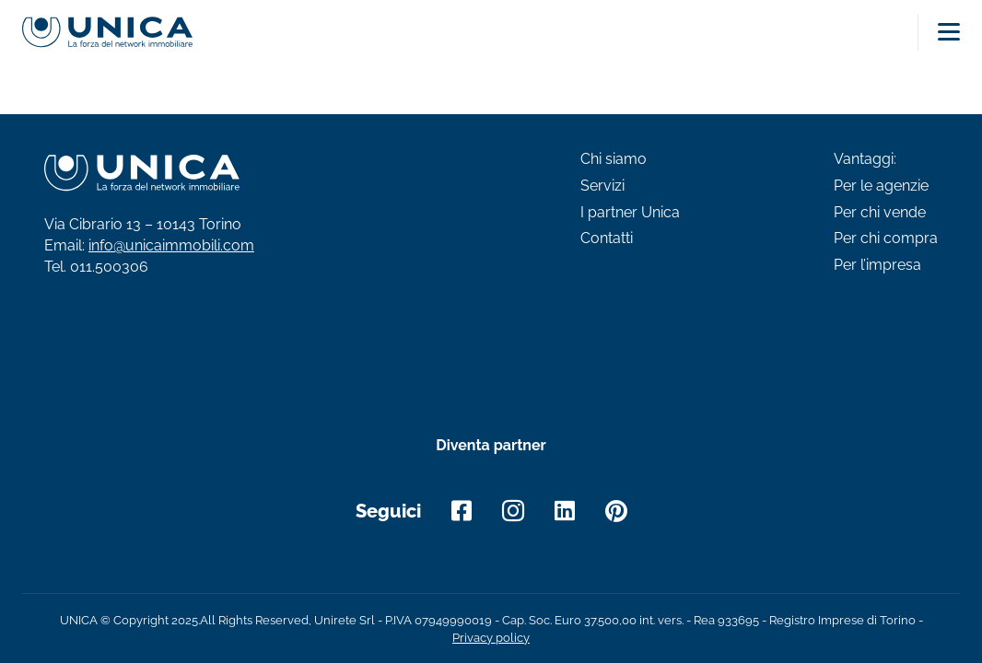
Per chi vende (880, 212)
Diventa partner (491, 445)
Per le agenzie (881, 186)
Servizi (602, 186)
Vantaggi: (865, 159)
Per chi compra (886, 238)
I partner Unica (630, 212)
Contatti (606, 238)
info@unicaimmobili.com (171, 245)
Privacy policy (491, 638)
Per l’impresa (877, 265)
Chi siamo (613, 159)
